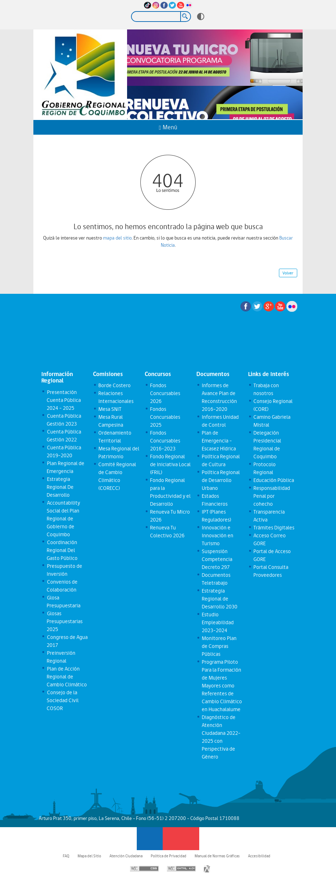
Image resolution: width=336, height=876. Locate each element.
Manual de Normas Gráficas (217, 855)
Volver (288, 272)
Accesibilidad (259, 855)
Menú (168, 127)
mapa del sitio (117, 238)
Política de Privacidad (168, 855)
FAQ (66, 855)
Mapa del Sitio (89, 855)
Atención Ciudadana (126, 855)
